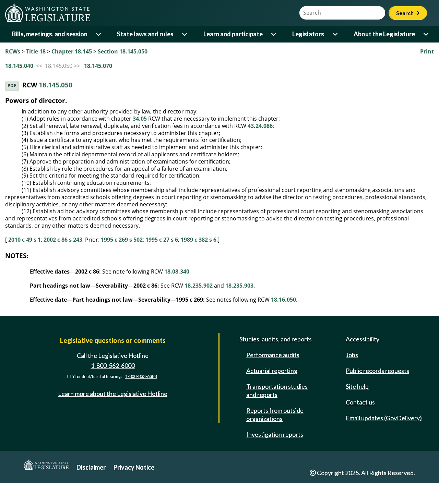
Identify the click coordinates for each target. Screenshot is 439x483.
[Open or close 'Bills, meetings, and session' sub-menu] (99, 34)
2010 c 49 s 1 (24, 239)
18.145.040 (19, 66)
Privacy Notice (134, 467)
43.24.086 (260, 126)
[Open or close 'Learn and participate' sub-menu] (274, 34)
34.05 (140, 118)
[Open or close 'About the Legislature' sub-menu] (426, 34)
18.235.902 (199, 285)
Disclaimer (91, 467)
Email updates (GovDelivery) (384, 418)
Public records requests (377, 370)
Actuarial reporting (271, 370)
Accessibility (362, 339)
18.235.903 (239, 285)
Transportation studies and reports (277, 390)
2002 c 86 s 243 (63, 239)
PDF (12, 85)
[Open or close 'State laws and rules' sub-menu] (185, 34)
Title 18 (36, 51)
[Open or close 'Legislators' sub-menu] (335, 34)
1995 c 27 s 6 (161, 239)
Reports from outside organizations (275, 414)
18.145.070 (98, 66)
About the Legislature (384, 34)
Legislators (308, 34)
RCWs (12, 51)
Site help (357, 386)
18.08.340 (176, 271)
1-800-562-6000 (113, 365)
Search (407, 13)
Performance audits (272, 355)
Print (427, 51)
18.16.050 (283, 299)
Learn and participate (233, 34)
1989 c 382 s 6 (198, 239)
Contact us (360, 402)
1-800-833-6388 (141, 376)
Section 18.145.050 (122, 51)
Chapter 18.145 (71, 51)
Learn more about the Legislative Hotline (112, 393)
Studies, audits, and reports (275, 339)
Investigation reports (274, 434)
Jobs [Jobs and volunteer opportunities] (352, 355)
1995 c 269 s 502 (122, 239)
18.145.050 (55, 85)
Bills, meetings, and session (49, 34)
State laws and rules (145, 34)
